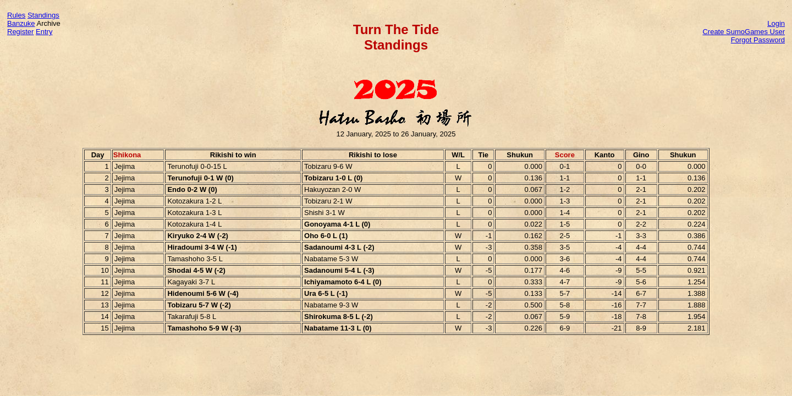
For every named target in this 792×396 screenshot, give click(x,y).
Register (20, 32)
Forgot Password (758, 40)
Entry (44, 32)
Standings (43, 15)
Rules (16, 15)
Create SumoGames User (743, 32)
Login (776, 23)
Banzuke (21, 23)
